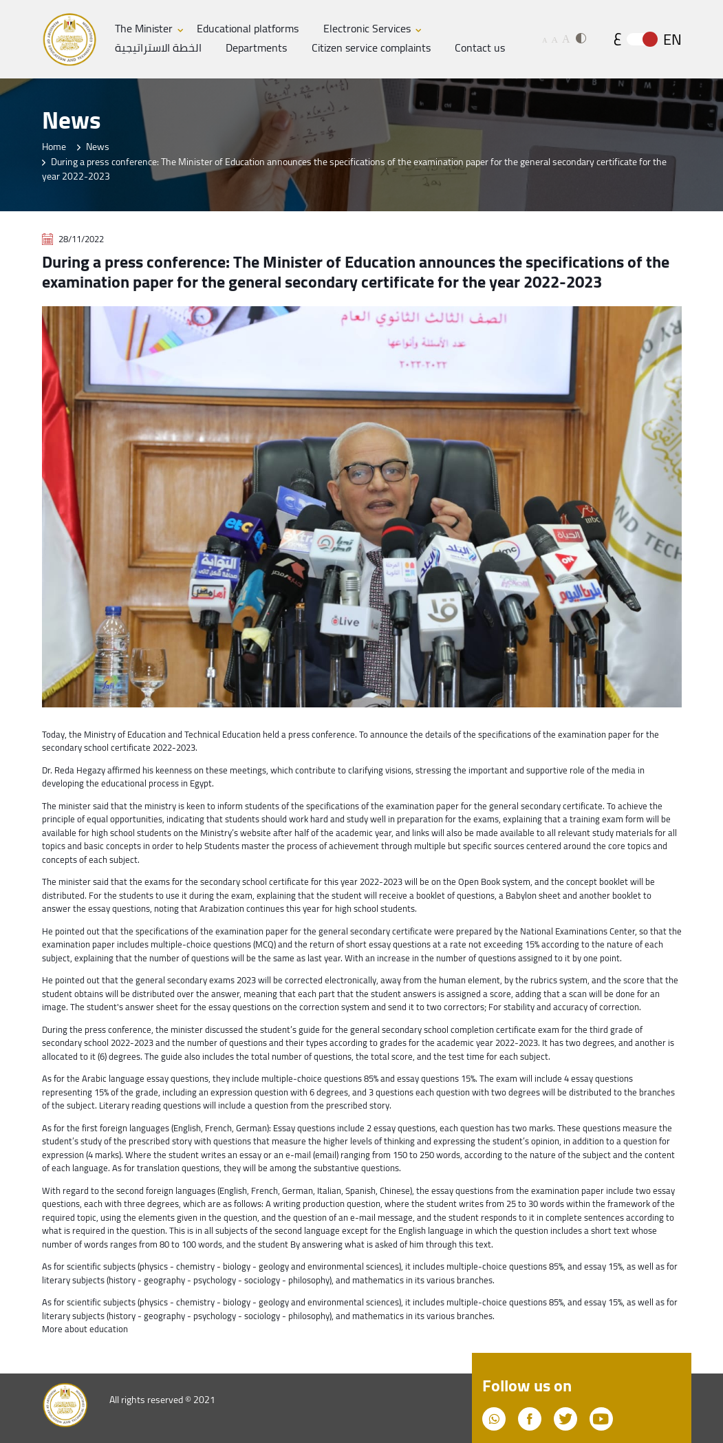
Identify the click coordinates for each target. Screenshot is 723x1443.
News (97, 147)
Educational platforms (248, 29)
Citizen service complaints (371, 48)
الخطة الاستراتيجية (158, 48)
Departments (256, 48)
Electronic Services (367, 29)
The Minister (144, 29)
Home (54, 147)
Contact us (480, 48)
